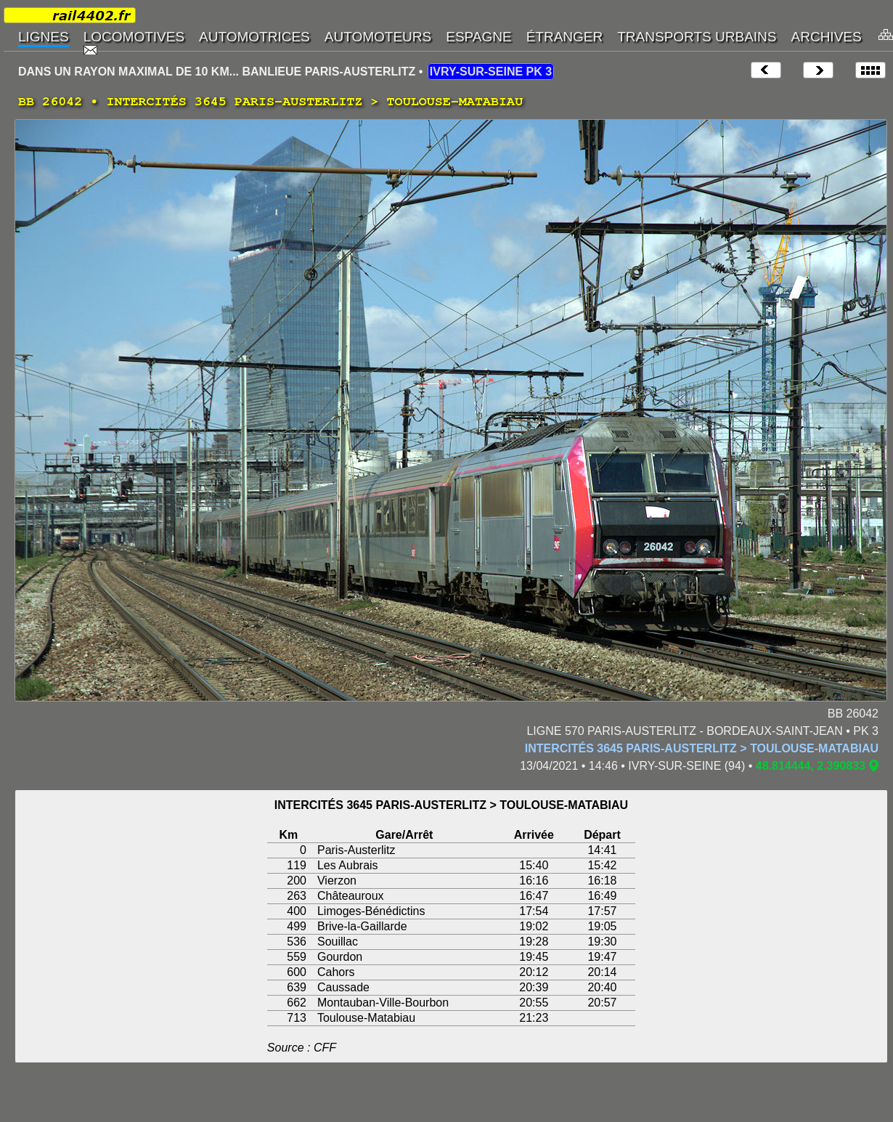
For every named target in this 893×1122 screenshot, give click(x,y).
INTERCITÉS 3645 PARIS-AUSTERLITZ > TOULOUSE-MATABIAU (701, 748)
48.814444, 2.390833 (810, 766)
